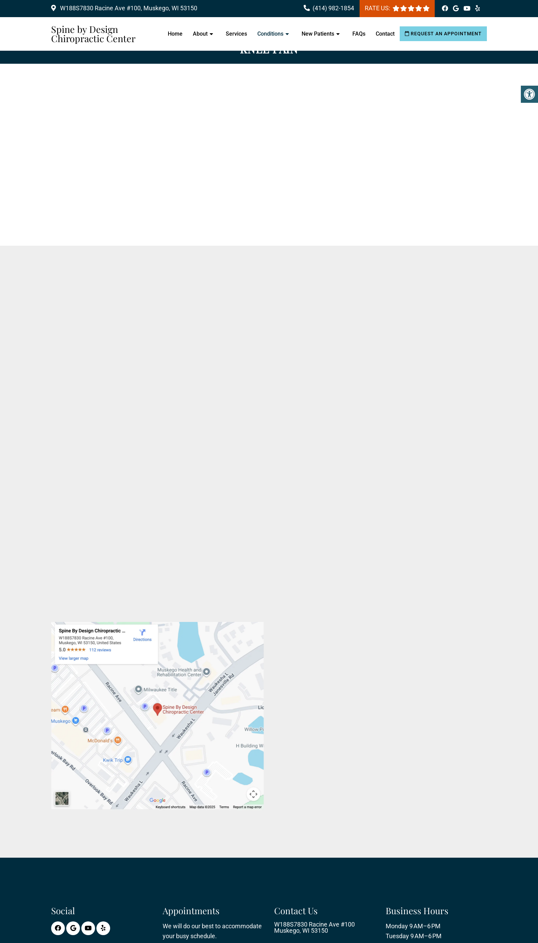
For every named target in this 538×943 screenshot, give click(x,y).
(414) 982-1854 (333, 8)
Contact (385, 33)
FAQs (358, 33)
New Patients (318, 33)
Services (236, 33)
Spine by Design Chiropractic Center (93, 34)
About (200, 33)
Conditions (270, 33)
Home (175, 33)
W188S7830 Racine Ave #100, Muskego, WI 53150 (128, 8)
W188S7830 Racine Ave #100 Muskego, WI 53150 (314, 927)
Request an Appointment (443, 33)
